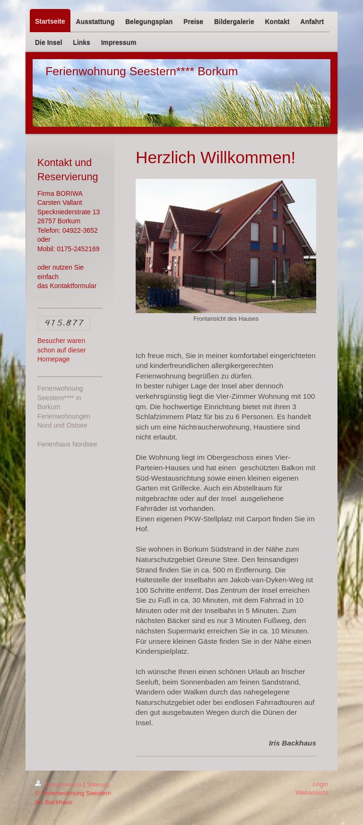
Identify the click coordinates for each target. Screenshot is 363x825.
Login (320, 784)
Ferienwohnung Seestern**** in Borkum (60, 398)
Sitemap (97, 784)
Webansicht (311, 792)
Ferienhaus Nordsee (67, 444)
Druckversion (59, 784)
